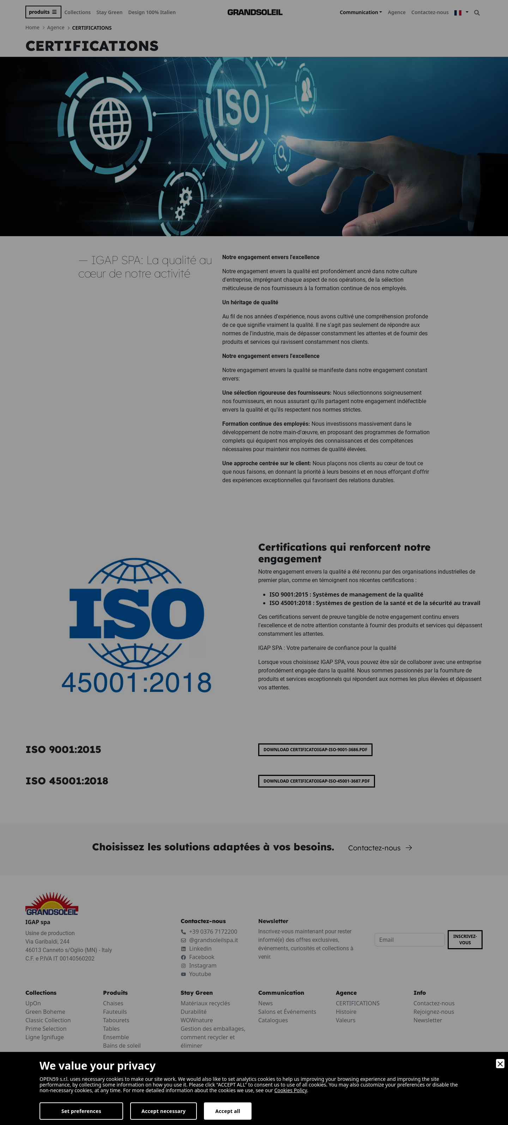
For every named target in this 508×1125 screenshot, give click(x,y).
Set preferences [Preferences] (81, 1111)
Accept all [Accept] (227, 1111)
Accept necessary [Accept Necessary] (163, 1111)
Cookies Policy (290, 1090)
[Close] (500, 1063)
